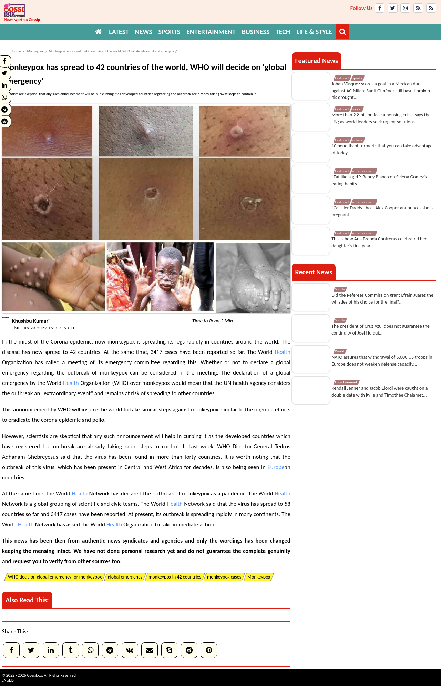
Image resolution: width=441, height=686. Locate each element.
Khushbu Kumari (31, 321)
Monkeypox (34, 51)
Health (282, 352)
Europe (276, 467)
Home (16, 51)
